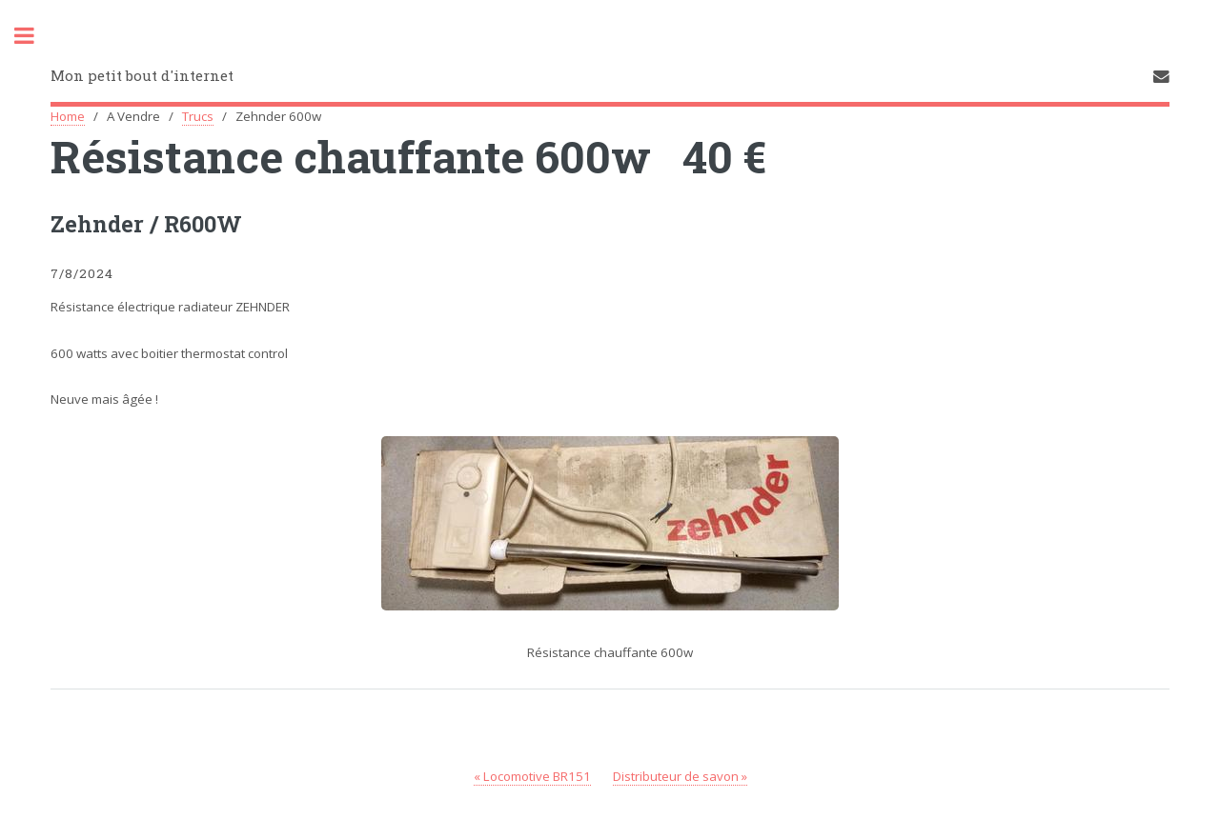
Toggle (34, 35)
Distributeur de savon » (680, 776)
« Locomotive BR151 (532, 776)
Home (68, 116)
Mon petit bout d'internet (142, 75)
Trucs (198, 116)
